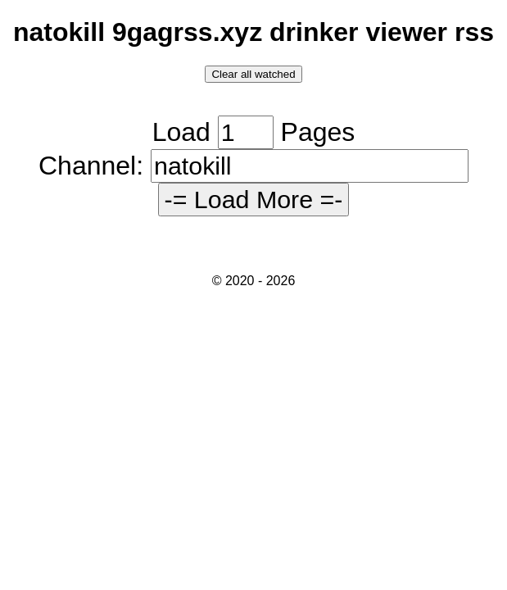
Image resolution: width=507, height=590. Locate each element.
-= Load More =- (254, 199)
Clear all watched (253, 74)
